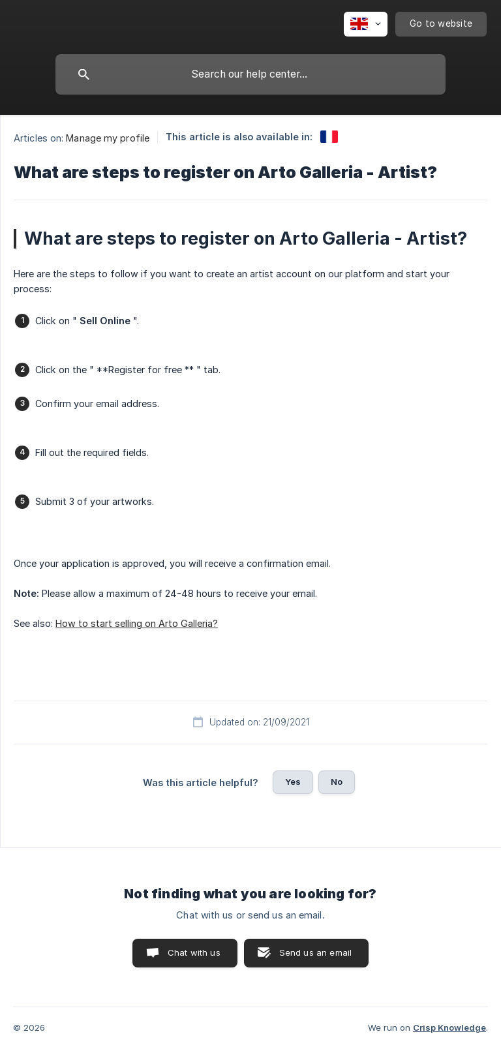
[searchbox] (250, 74)
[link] (329, 136)
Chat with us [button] (194, 952)
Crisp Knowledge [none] (449, 1027)
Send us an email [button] (315, 952)
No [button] (336, 781)
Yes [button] (293, 781)
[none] (365, 24)
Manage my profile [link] (107, 138)
